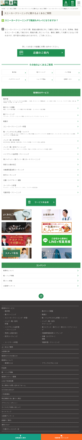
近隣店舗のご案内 (20, 438)
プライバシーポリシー (10, 403)
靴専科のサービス (41, 92)
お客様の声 (6, 351)
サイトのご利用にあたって (11, 407)
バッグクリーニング (14, 79)
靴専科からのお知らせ (10, 356)
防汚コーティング (9, 175)
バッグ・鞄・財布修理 (39, 141)
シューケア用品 (41, 79)
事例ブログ (6, 424)
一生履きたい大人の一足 (10, 429)
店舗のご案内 (6, 420)
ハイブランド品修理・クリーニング (16, 154)
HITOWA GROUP (8, 390)
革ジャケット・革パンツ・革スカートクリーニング (21, 159)
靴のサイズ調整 (39, 108)
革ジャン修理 (7, 281)
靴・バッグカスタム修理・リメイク (39, 133)
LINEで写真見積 (7, 381)
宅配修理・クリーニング (12, 192)
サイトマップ (6, 411)
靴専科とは (9, 363)
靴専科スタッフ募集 (9, 376)
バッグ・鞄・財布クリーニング (39, 148)
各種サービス (68, 79)
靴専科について (8, 270)
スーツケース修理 (39, 186)
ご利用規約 (6, 394)
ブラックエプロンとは (50, 363)
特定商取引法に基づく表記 (11, 398)
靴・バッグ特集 (8, 276)
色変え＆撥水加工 (9, 164)
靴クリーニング (41, 72)
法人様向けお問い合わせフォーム (14, 385)
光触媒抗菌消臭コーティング (13, 170)
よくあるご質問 (7, 347)
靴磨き (5, 121)
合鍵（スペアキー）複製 (12, 180)
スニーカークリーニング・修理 (14, 126)
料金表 (4, 368)
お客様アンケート (9, 286)
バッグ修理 (68, 72)
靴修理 (14, 72)
